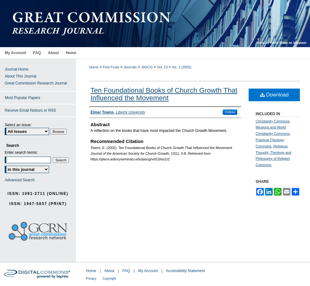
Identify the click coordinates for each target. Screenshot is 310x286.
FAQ (126, 271)
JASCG (147, 67)
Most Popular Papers (22, 98)
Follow (230, 112)
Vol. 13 (162, 67)
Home (93, 67)
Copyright (109, 278)
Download (274, 94)
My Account (148, 271)
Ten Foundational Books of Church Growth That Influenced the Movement (163, 94)
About (109, 271)
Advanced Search (20, 180)
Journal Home (16, 69)
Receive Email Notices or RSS (30, 110)
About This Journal (20, 76)
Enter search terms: (21, 152)
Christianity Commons (273, 121)
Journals (130, 67)
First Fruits (111, 67)
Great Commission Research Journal (36, 83)
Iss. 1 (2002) (181, 67)
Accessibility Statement (185, 271)
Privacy (91, 278)
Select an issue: (18, 125)
